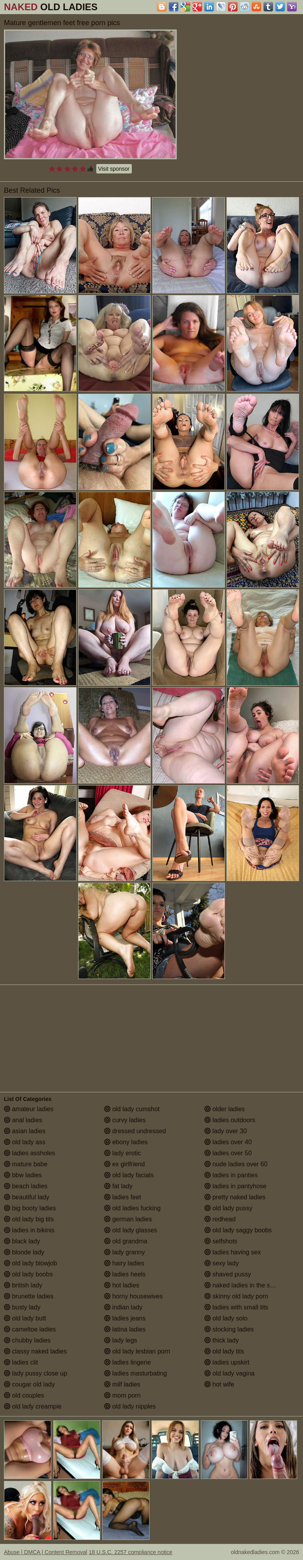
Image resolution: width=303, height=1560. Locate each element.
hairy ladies (124, 1263)
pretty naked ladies (235, 1197)
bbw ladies (23, 1175)
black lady (22, 1241)
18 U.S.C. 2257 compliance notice (130, 1552)
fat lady (118, 1186)
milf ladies (122, 1384)
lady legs (120, 1340)
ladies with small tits (236, 1307)
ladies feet (122, 1197)
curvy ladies (125, 1120)
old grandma (125, 1241)
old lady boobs (28, 1274)
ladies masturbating (135, 1373)
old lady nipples (130, 1406)
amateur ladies (28, 1109)
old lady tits (224, 1351)
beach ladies (25, 1186)
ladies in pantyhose (235, 1186)
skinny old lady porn (236, 1296)
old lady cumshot (132, 1109)
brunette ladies (28, 1296)
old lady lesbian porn (137, 1351)
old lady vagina (229, 1373)
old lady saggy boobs (238, 1230)
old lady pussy (228, 1208)
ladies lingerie (127, 1362)
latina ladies (125, 1329)
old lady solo (225, 1318)
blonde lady (24, 1252)
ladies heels (125, 1274)
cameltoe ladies (30, 1329)
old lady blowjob (30, 1263)
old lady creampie (33, 1406)
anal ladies (23, 1120)
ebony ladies (126, 1142)
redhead (220, 1219)
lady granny (124, 1252)
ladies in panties (231, 1175)
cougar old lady (29, 1384)
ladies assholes (29, 1153)
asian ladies (24, 1131)
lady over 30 (225, 1131)
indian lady (123, 1307)
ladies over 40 (228, 1142)
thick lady (221, 1340)
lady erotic (122, 1153)
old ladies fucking (132, 1208)
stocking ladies (229, 1329)
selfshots (221, 1241)
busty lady (22, 1307)
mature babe (25, 1164)
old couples (24, 1395)
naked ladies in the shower (245, 1285)
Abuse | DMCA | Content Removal (45, 1552)
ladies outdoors (229, 1120)
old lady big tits (29, 1219)
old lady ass (24, 1142)
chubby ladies (27, 1340)
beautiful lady (26, 1197)
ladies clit (21, 1362)
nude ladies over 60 (235, 1164)
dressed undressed (135, 1131)
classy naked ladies (35, 1351)
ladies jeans (125, 1318)
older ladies (224, 1109)
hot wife (219, 1384)
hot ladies (121, 1285)
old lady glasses (130, 1230)
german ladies (128, 1219)
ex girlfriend (124, 1164)
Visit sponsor (114, 169)
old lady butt (25, 1318)
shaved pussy (227, 1274)
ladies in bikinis (29, 1230)
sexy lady (221, 1263)
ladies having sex (232, 1252)
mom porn (122, 1395)
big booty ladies (30, 1208)
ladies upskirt (226, 1362)
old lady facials (128, 1175)
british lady (23, 1285)
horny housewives (133, 1296)
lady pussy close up (35, 1373)
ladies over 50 (228, 1153)
